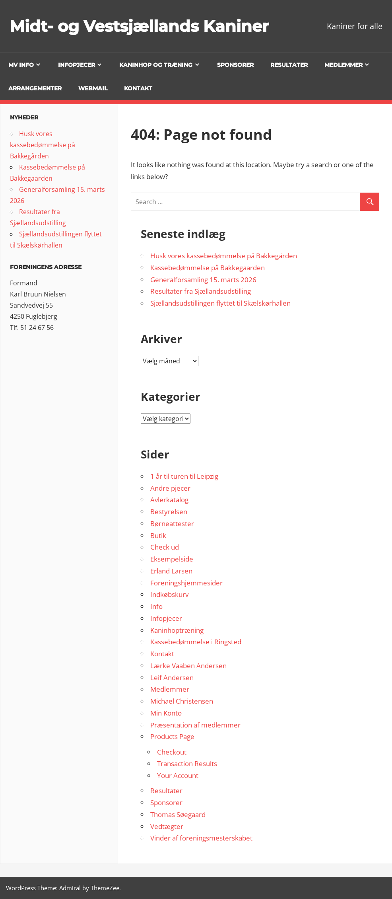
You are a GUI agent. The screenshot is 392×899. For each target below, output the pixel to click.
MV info (21, 64)
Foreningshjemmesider (186, 582)
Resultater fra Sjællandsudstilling (200, 291)
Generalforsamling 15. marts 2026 (203, 279)
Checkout (171, 752)
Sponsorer (235, 64)
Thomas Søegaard (178, 814)
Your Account (177, 775)
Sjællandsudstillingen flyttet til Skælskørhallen (220, 303)
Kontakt (138, 88)
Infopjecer (76, 64)
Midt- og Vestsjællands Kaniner (139, 26)
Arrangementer (35, 88)
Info (156, 606)
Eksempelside (171, 559)
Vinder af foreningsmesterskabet (201, 837)
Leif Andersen (172, 677)
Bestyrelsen (168, 511)
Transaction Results (187, 763)
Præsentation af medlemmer (195, 724)
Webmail (92, 88)
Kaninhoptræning (177, 630)
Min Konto (166, 713)
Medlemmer (343, 64)
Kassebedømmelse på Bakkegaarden (207, 267)
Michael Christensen (181, 701)
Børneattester (172, 523)
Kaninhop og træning (155, 64)
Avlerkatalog (169, 499)
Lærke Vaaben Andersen (188, 665)
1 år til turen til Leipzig (184, 476)
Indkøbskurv (169, 594)
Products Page (172, 736)
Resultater (289, 64)
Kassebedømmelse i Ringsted (195, 641)
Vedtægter (166, 826)
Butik (158, 535)
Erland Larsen (171, 570)
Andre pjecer (170, 488)
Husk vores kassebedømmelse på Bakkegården (223, 255)
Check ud (164, 547)
